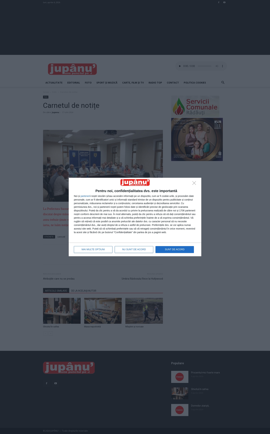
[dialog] (135, 217)
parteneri (85, 196)
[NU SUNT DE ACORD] (195, 184)
